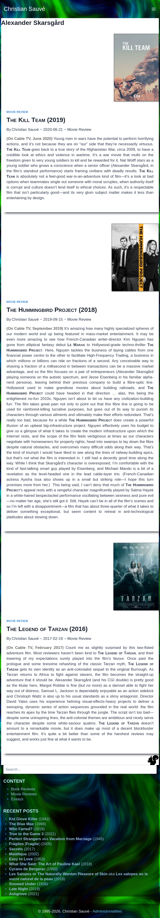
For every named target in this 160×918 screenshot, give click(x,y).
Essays (17, 799)
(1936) (28, 884)
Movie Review (17, 112)
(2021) (32, 834)
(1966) (27, 824)
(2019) (36, 119)
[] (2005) (30, 844)
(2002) (24, 854)
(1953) (27, 859)
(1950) (33, 869)
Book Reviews (23, 789)
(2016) (47, 628)
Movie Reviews (24, 794)
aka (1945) (56, 839)
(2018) (52, 309)
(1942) (29, 819)
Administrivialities (107, 911)
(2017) (22, 849)
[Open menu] (154, 8)
